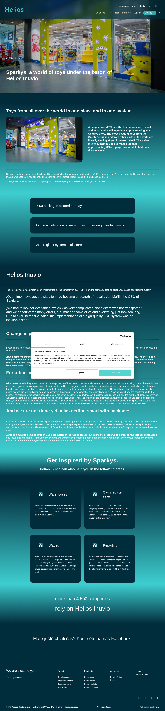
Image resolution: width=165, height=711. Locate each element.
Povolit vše (115, 373)
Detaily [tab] (82, 344)
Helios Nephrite (90, 694)
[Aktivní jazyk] (158, 6)
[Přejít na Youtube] (151, 707)
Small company (64, 687)
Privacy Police (116, 687)
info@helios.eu (16, 687)
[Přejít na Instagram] (157, 707)
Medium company (65, 690)
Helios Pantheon (91, 697)
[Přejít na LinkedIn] (145, 707)
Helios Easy (89, 687)
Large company (64, 694)
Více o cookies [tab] (117, 344)
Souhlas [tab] (48, 344)
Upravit (82, 373)
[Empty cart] (150, 6)
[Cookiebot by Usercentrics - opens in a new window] (121, 336)
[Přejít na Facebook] (139, 707)
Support (139, 681)
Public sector (63, 697)
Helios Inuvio (24, 276)
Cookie (113, 690)
